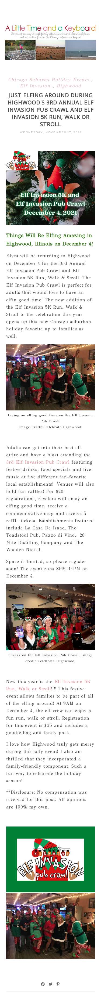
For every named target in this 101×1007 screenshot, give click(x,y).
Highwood (69, 85)
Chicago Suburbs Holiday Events (49, 79)
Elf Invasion (36, 85)
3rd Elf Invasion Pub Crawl (38, 462)
